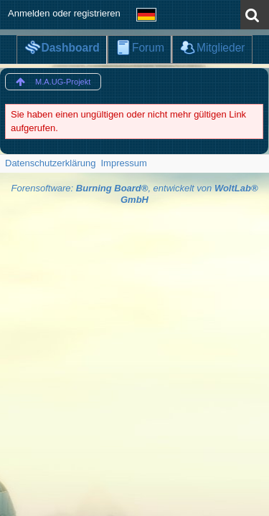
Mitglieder (221, 48)
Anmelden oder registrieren (64, 13)
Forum (148, 48)
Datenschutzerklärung (50, 163)
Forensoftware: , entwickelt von (134, 194)
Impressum (123, 163)
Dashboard (70, 48)
